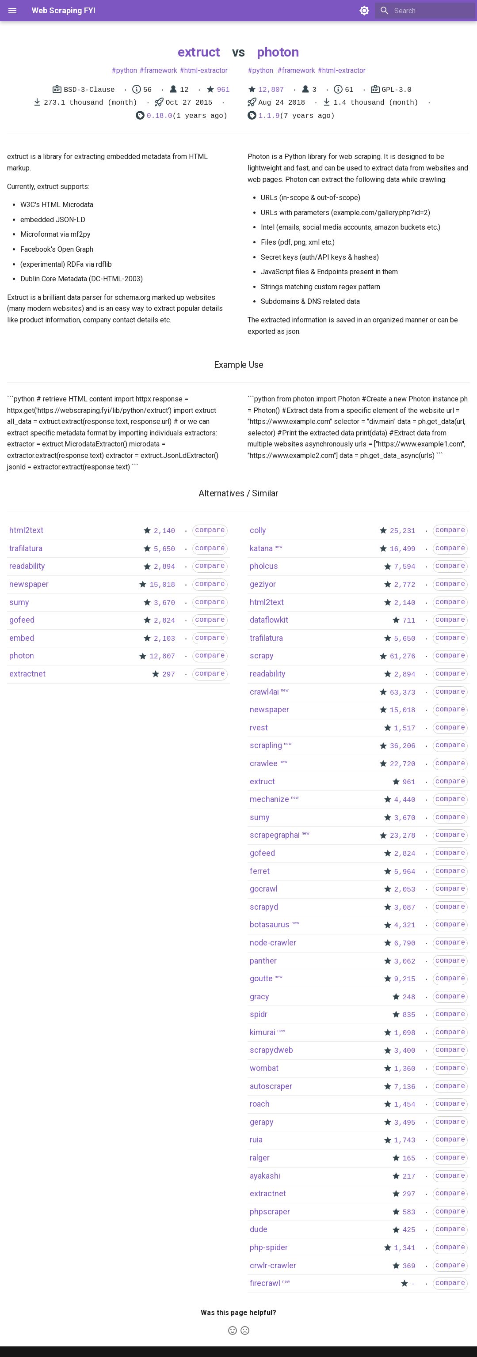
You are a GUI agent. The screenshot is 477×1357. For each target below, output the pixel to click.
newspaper (29, 584)
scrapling (266, 745)
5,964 (405, 872)
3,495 (405, 1123)
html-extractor (206, 70)
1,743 (405, 1140)
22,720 (403, 764)
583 (409, 1212)
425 (409, 1230)
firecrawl (265, 1283)
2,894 (164, 567)
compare (210, 530)
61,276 (403, 656)
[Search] (423, 11)
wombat (264, 1068)
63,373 (403, 693)
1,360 (405, 1069)
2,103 (164, 639)
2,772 (405, 585)
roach (260, 1103)
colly (258, 530)
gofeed (21, 619)
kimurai (262, 1032)
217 (409, 1177)
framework (160, 70)
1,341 (405, 1248)
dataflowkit (269, 619)
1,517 (405, 728)
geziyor (263, 584)
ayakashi (265, 1175)
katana (261, 548)
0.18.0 (159, 116)
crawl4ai (264, 691)
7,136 (405, 1087)
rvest (259, 727)
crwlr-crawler (273, 1265)
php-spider (269, 1247)
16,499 (403, 549)
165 (409, 1159)
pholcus (264, 566)
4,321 (405, 925)
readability (27, 566)
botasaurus (270, 924)
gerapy (262, 1121)
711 (409, 621)
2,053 (405, 890)
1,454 (405, 1105)
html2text (26, 530)
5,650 (164, 549)
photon (278, 52)
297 (168, 675)
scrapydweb (271, 1050)
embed (21, 638)
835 (409, 1015)
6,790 (405, 944)
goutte (261, 978)
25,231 (403, 531)
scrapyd (264, 906)
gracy (259, 996)
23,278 (403, 836)
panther (263, 960)
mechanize (269, 799)
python (126, 70)
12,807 (271, 90)
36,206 (403, 746)
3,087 (405, 908)
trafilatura (25, 548)
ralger (260, 1157)
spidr (258, 1014)
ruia (256, 1139)
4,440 (405, 800)
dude (258, 1229)
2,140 (164, 531)
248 (409, 997)
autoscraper (271, 1086)
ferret (260, 871)
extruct (199, 52)
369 (409, 1266)
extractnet (27, 673)
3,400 (405, 1051)
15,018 (162, 585)
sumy (19, 602)
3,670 (164, 603)
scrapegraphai (275, 834)
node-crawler (273, 942)
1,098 (405, 1033)
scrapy (262, 655)
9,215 (405, 979)
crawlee (264, 763)
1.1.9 (269, 116)
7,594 (405, 567)
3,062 (405, 962)
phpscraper (270, 1211)
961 (223, 90)
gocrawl (264, 888)
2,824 (164, 621)
